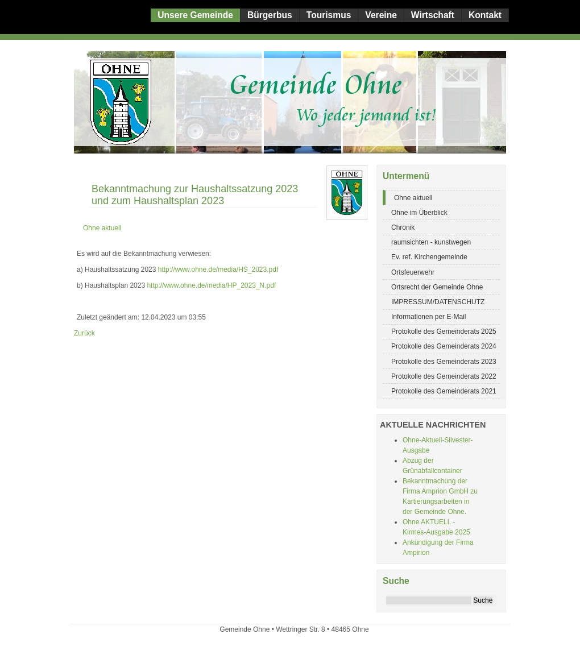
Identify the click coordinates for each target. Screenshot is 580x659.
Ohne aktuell (413, 198)
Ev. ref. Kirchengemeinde (429, 257)
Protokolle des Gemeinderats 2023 (443, 362)
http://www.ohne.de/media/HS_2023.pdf (218, 269)
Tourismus (328, 15)
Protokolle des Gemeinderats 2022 (443, 376)
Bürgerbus (269, 15)
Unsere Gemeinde (195, 15)
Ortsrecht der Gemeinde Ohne (437, 287)
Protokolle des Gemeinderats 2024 (443, 346)
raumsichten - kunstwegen (431, 242)
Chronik (403, 227)
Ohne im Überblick (419, 213)
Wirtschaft (432, 15)
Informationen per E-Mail (428, 317)
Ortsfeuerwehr (412, 272)
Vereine (380, 15)
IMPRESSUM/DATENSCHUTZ (437, 302)
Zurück (84, 333)
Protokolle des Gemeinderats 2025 (443, 331)
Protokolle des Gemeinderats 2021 (443, 391)
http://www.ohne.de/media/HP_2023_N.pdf (211, 285)
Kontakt (485, 15)
